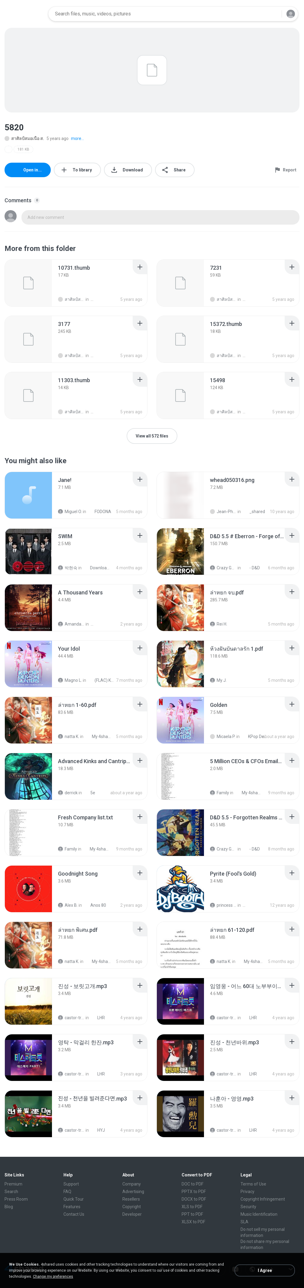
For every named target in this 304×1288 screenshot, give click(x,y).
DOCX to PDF (194, 1199)
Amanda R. (71, 624)
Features (71, 1206)
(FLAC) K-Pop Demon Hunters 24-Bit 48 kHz (101, 680)
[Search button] (273, 14)
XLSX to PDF (193, 1221)
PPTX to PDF (194, 1191)
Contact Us (73, 1214)
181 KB (23, 149)
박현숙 (67, 567)
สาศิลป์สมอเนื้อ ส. (24, 138)
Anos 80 (95, 905)
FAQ (67, 1191)
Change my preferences (53, 1276)
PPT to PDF (192, 1214)
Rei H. (218, 624)
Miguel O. (70, 511)
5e (89, 792)
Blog (9, 1206)
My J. (218, 680)
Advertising (133, 1191)
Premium (13, 1184)
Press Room (16, 1199)
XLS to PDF (192, 1206)
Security (248, 1206)
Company (131, 1184)
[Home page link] (24, 14)
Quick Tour (73, 1199)
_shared (254, 511)
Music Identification (259, 1214)
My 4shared (98, 736)
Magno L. (70, 680)
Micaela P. (222, 736)
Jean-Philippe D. (223, 511)
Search (11, 1191)
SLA (244, 1221)
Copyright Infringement (263, 1199)
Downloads (96, 567)
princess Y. (223, 905)
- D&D (251, 567)
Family (219, 792)
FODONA (99, 511)
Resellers (131, 1199)
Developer (132, 1214)
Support (71, 1184)
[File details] (28, 283)
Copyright (131, 1206)
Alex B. (68, 905)
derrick (68, 792)
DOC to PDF (192, 1184)
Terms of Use (253, 1184)
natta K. (68, 736)
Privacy (247, 1191)
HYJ (98, 1130)
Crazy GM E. (223, 567)
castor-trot (71, 1017)
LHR (98, 1017)
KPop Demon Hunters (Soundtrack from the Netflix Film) (254, 736)
